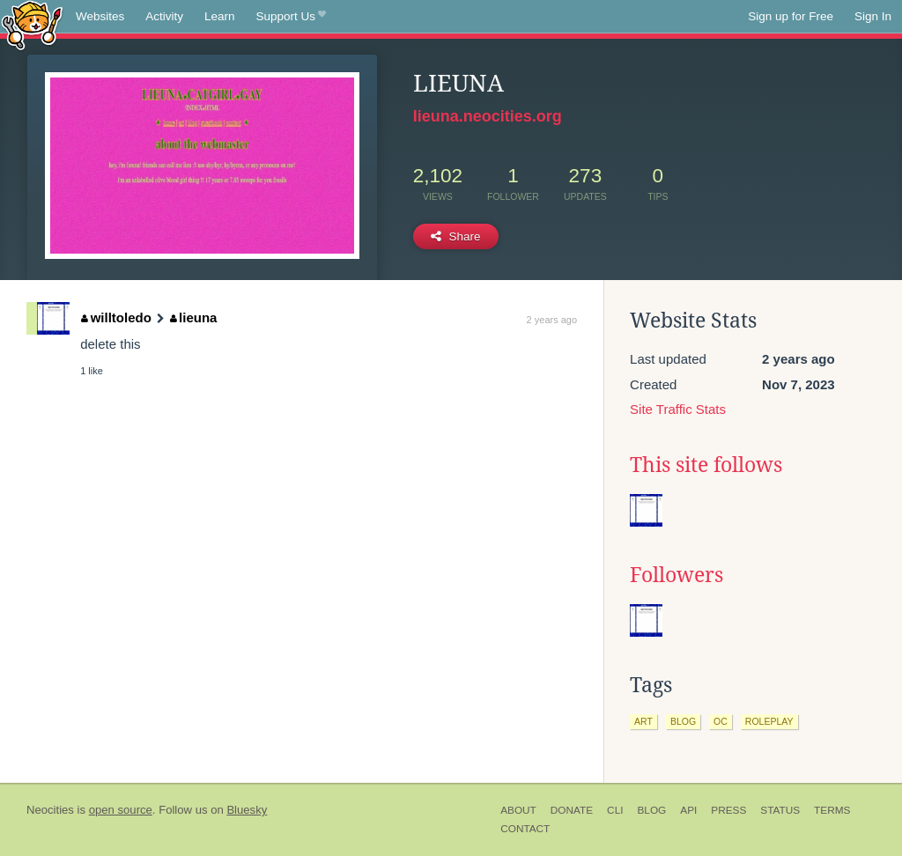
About (518, 810)
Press (728, 810)
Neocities (50, 809)
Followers (676, 575)
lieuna (194, 317)
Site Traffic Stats (678, 409)
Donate (572, 810)
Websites (100, 16)
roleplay (769, 721)
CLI (615, 810)
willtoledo (116, 317)
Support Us (291, 17)
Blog (651, 810)
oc (720, 721)
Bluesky (246, 809)
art (643, 721)
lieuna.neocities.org (487, 116)
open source (120, 809)
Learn (219, 16)
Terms (832, 810)
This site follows (706, 465)
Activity (164, 16)
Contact (525, 829)
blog (683, 721)
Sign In (872, 16)
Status (780, 810)
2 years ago (552, 319)
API (688, 810)
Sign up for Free (790, 16)
